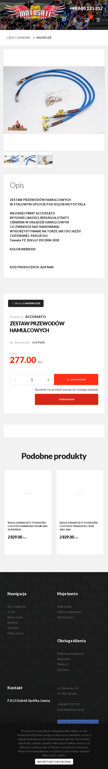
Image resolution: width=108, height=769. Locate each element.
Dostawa (63, 669)
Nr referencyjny (20, 342)
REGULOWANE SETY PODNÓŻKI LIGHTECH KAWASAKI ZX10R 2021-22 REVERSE (28, 526)
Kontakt (12, 628)
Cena (13, 353)
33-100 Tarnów (67, 693)
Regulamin (63, 659)
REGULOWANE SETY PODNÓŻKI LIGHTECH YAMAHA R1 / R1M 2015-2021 (79, 526)
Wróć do (25, 303)
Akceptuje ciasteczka (54, 761)
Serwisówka (66, 399)
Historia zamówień (69, 612)
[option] (28, 512)
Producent (16, 317)
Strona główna (16, 606)
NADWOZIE (42, 37)
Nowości (12, 622)
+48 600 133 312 (68, 704)
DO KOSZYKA (76, 379)
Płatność (62, 664)
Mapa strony (15, 633)
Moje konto (64, 606)
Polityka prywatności (70, 653)
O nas (11, 612)
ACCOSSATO (35, 317)
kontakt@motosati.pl (70, 709)
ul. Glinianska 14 (67, 688)
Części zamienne (18, 37)
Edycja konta (65, 617)
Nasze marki (15, 617)
